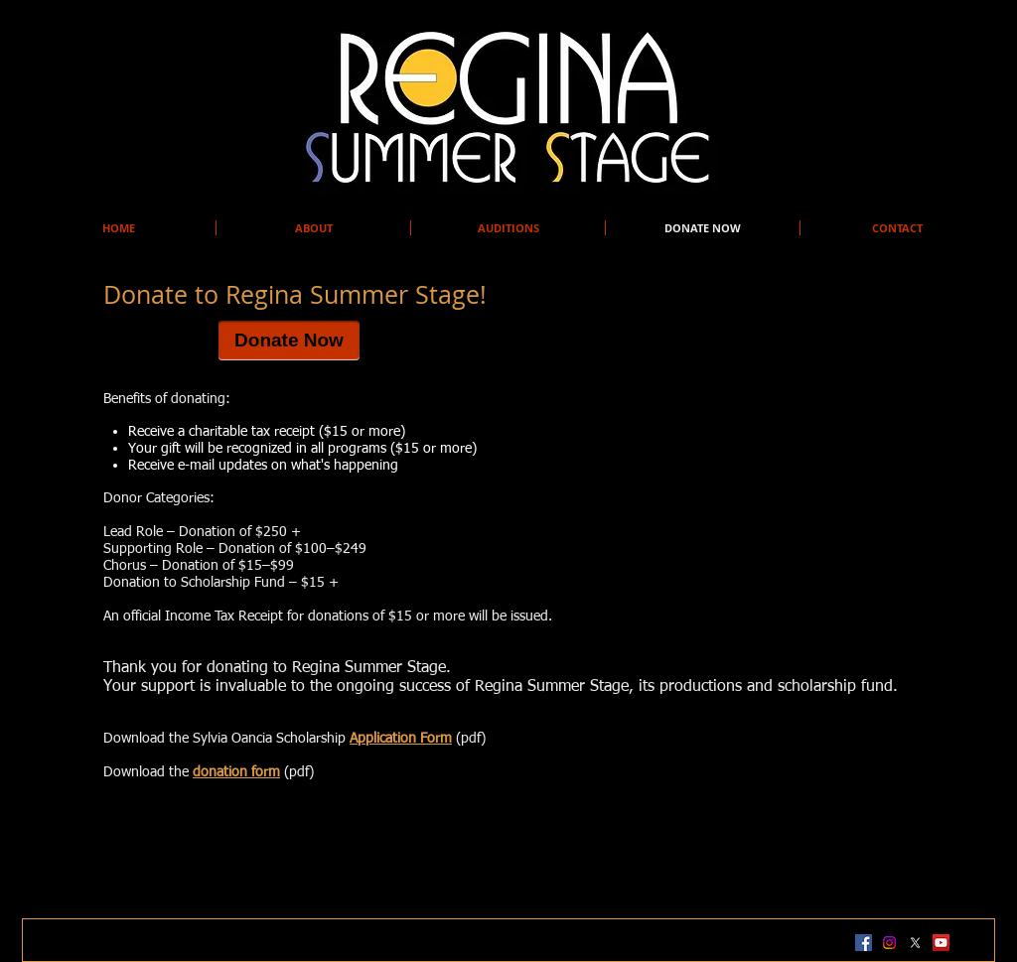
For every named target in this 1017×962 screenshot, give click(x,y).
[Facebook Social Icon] (863, 942)
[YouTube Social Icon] (941, 942)
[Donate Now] (289, 340)
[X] (915, 942)
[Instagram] (889, 942)
